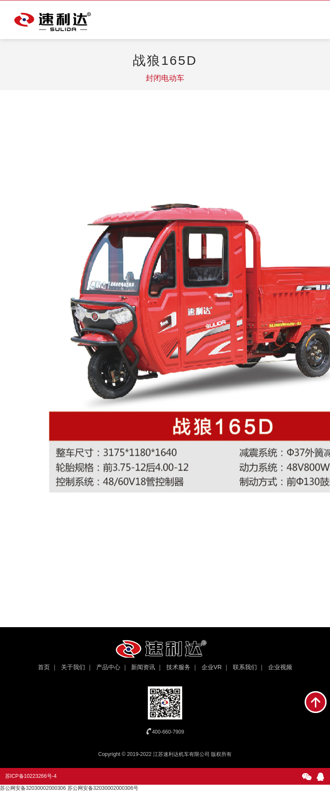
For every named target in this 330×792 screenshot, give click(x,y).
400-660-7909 (168, 732)
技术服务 (178, 667)
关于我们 (73, 667)
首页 (44, 667)
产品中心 (108, 667)
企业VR (212, 667)
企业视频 (280, 667)
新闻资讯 (143, 667)
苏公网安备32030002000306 (33, 788)
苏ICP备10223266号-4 (31, 776)
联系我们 (245, 667)
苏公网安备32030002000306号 (102, 788)
